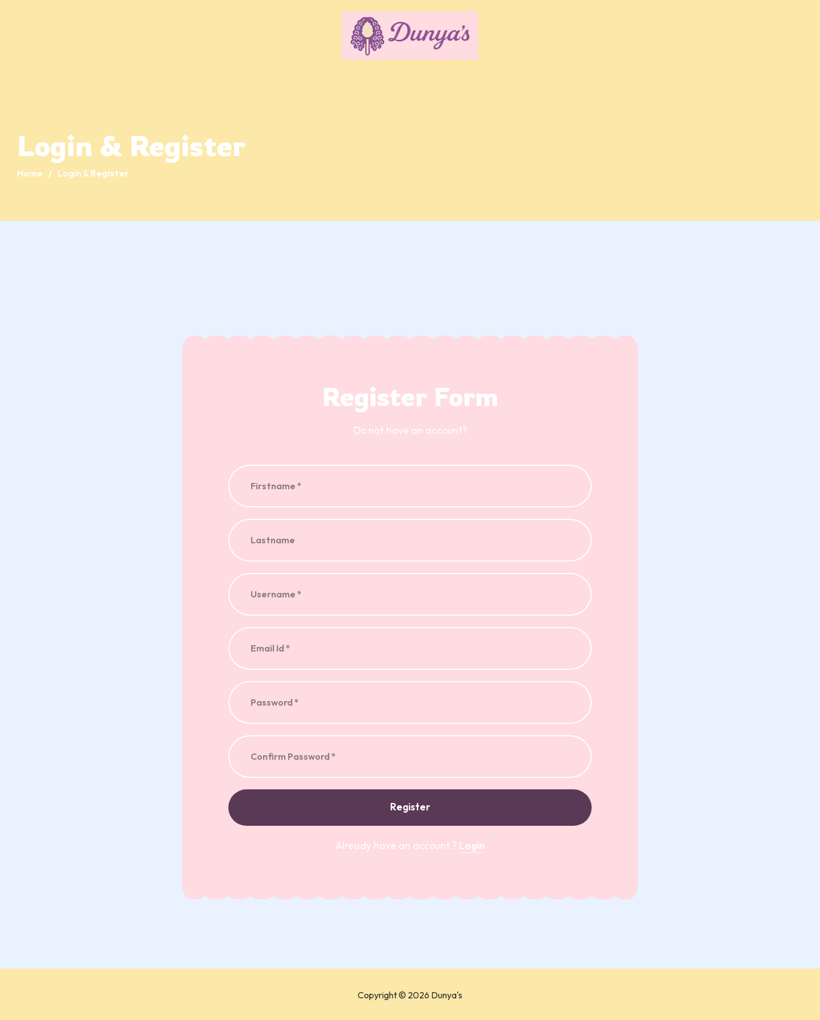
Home (30, 173)
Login (472, 845)
